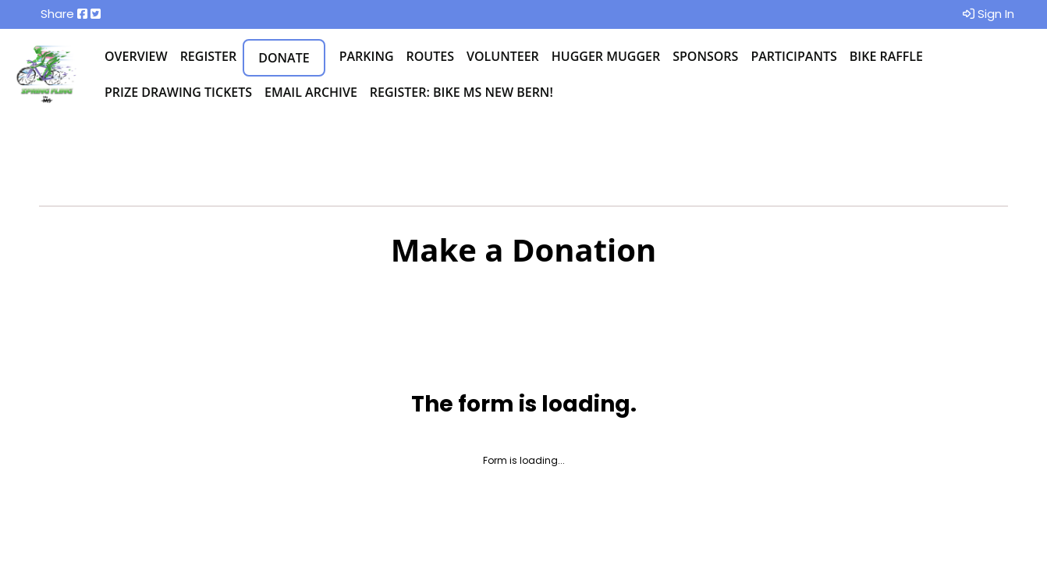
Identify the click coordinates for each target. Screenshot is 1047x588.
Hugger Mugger (606, 56)
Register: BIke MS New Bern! (461, 92)
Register (208, 56)
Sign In (988, 13)
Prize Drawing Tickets (178, 92)
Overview (136, 56)
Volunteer (503, 56)
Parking (366, 56)
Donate (283, 57)
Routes (430, 56)
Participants (793, 56)
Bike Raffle (886, 56)
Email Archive (310, 92)
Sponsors (705, 56)
